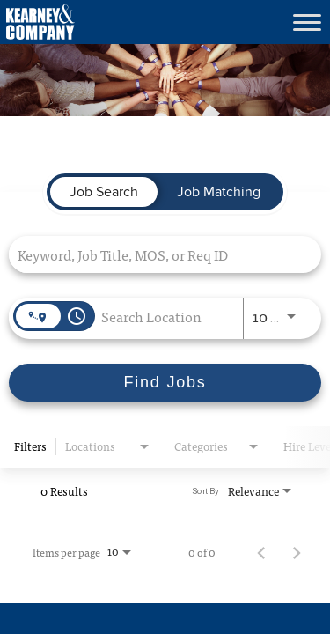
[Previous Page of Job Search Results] (261, 552)
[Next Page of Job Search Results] (296, 552)
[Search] (165, 383)
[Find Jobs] (165, 383)
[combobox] (156, 254)
